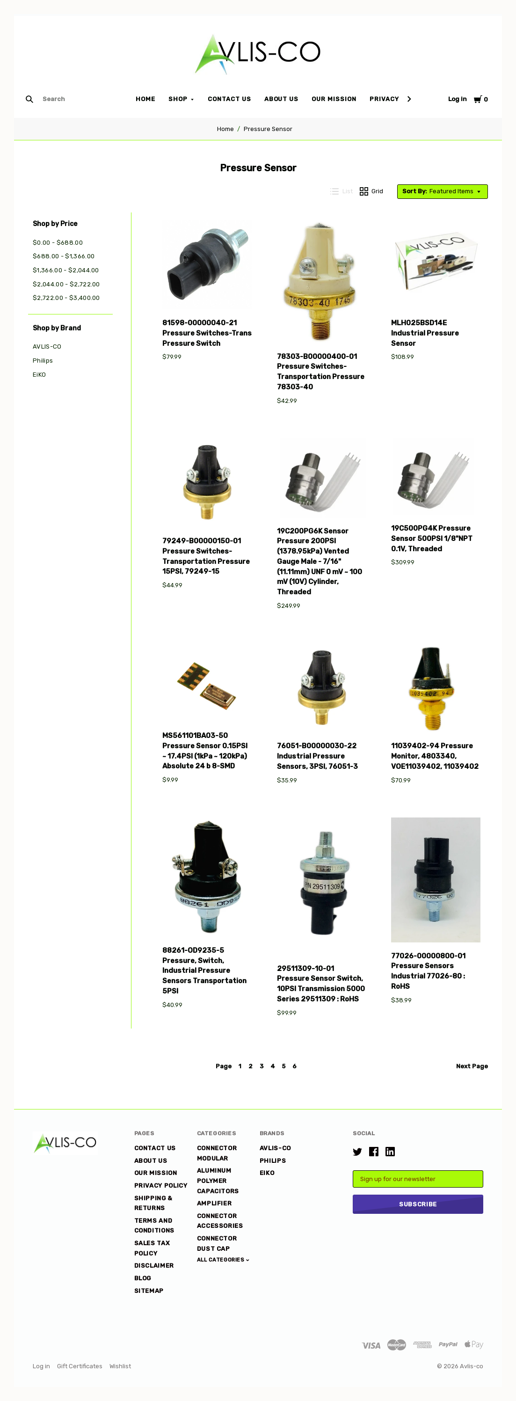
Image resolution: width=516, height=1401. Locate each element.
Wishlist (120, 1366)
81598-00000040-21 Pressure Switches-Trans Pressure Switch (207, 333)
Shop (178, 98)
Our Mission (334, 98)
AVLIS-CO (47, 346)
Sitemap (149, 1290)
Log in (457, 98)
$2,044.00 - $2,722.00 (66, 284)
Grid (372, 191)
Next (472, 1066)
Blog (143, 1278)
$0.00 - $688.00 (58, 242)
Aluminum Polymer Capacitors (218, 1180)
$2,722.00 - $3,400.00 (66, 297)
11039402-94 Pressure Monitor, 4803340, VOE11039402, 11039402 (435, 756)
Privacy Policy (397, 98)
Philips (43, 360)
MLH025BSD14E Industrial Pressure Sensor (425, 333)
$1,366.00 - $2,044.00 (66, 270)
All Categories (221, 1260)
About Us (281, 98)
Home (145, 98)
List (341, 191)
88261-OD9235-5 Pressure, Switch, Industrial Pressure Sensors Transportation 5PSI (204, 970)
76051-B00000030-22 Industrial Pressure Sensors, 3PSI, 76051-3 (317, 756)
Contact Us (229, 98)
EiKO (39, 374)
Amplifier (214, 1203)
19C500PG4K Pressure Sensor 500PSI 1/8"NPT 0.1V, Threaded (431, 538)
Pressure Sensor (268, 128)
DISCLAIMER (154, 1265)
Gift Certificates (79, 1366)
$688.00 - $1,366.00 (63, 256)
